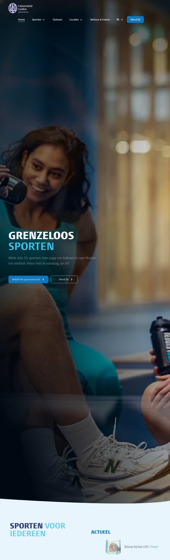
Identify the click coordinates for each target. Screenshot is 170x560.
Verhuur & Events (100, 19)
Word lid (135, 19)
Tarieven (57, 19)
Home (21, 19)
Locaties (76, 19)
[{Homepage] (20, 8)
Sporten (38, 19)
